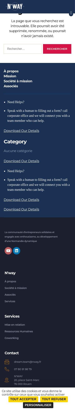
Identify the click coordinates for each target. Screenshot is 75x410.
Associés (11, 86)
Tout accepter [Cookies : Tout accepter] (23, 399)
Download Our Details (21, 131)
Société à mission (18, 81)
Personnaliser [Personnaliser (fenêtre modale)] (38, 405)
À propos (11, 71)
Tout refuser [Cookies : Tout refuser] (54, 399)
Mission (10, 76)
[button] (71, 12)
